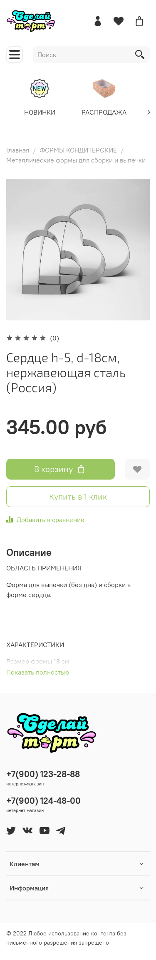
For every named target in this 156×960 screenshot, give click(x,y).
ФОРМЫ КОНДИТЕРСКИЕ (78, 150)
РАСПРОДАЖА (104, 112)
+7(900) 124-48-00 (43, 800)
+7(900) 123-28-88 (43, 774)
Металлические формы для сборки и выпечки (76, 160)
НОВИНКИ (39, 112)
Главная (17, 150)
